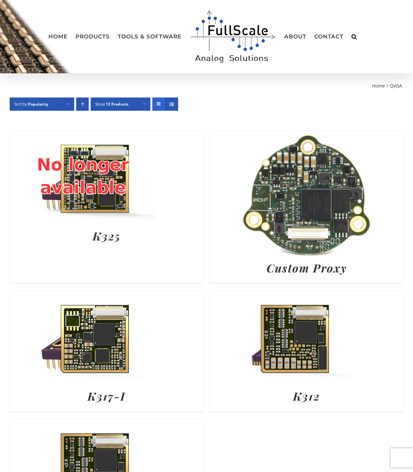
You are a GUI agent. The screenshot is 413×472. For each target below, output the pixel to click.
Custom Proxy (307, 267)
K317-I (106, 396)
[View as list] (171, 104)
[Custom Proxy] (306, 135)
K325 (107, 235)
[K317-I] (82, 295)
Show (111, 104)
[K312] (282, 295)
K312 (306, 396)
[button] (354, 36)
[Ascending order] (82, 104)
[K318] (82, 424)
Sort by (31, 104)
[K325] (82, 135)
